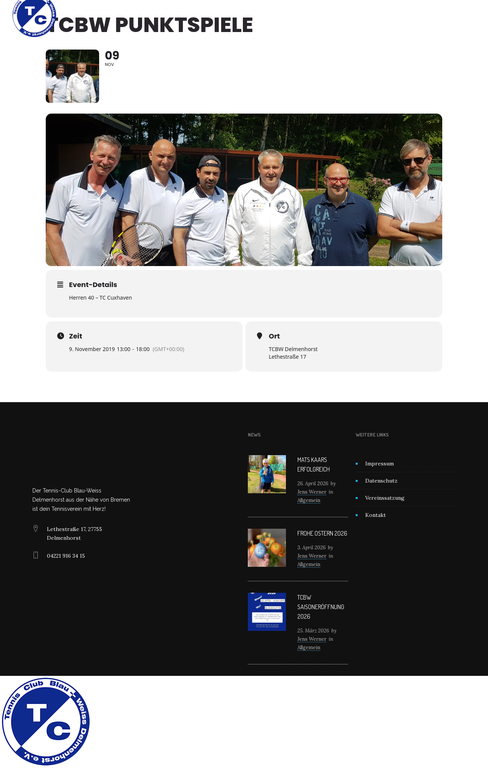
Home (163, 15)
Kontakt (321, 15)
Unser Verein (200, 15)
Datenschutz (381, 480)
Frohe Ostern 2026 (322, 533)
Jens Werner (311, 492)
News (237, 15)
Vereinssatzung (385, 497)
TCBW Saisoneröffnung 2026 (320, 607)
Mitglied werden (277, 15)
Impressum (379, 463)
